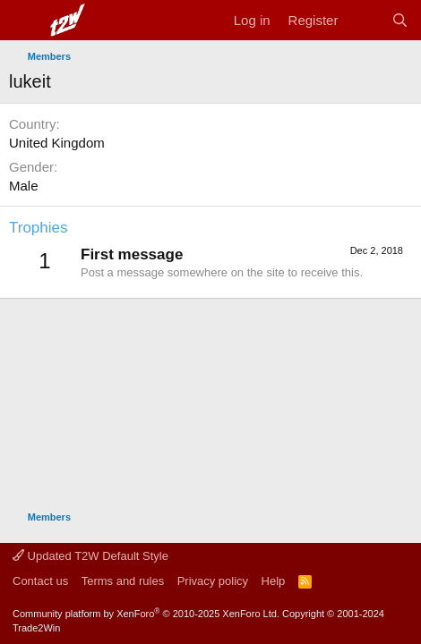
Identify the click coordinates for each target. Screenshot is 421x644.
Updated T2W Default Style (90, 556)
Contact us (40, 581)
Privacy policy (212, 581)
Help (274, 581)
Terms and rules (123, 581)
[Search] (399, 20)
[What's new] (364, 20)
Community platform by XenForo (146, 613)
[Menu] (25, 20)
